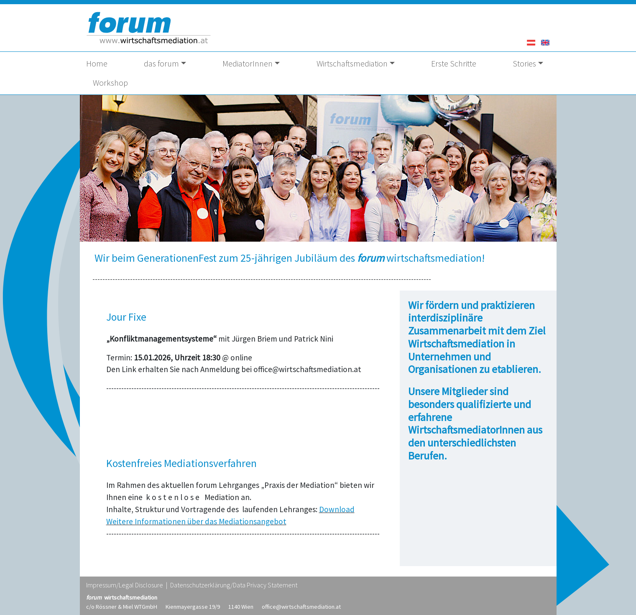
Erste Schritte (453, 63)
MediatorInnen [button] (247, 63)
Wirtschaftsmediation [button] (352, 63)
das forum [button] (161, 63)
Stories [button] (524, 63)
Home (96, 63)
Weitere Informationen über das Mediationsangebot (196, 521)
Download (337, 509)
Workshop (110, 82)
